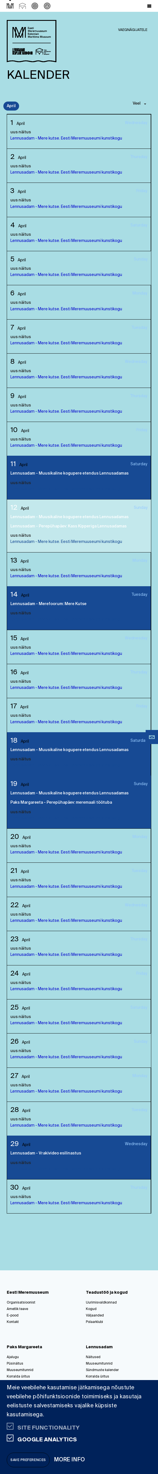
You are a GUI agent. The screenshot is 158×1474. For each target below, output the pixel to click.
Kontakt (13, 1322)
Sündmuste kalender (102, 1370)
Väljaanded (95, 1315)
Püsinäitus (15, 1363)
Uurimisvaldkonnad (101, 1302)
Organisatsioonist (21, 1302)
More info (69, 1459)
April (11, 106)
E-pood (13, 1315)
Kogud (91, 1309)
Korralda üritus (18, 1376)
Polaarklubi (94, 1322)
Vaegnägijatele (132, 30)
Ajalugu (13, 1357)
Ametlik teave (17, 1309)
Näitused (93, 1357)
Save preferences (28, 1460)
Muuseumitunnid (20, 1370)
